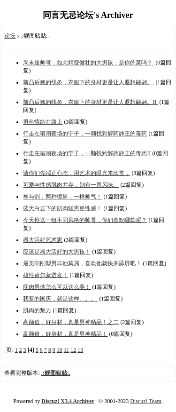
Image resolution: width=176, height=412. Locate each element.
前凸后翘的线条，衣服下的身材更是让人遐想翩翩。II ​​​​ (90, 102)
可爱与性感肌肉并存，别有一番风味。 (71, 185)
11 (66, 350)
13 (80, 350)
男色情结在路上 (42, 122)
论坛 (9, 35)
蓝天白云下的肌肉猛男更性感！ (62, 208)
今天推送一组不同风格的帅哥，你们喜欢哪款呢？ (85, 220)
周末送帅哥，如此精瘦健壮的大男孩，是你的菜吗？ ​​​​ (88, 62)
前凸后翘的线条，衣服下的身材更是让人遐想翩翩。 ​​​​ (88, 82)
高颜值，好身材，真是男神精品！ (65, 334)
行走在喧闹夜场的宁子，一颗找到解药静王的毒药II (87, 153)
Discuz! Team (145, 401)
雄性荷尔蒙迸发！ (45, 275)
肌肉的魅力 (37, 310)
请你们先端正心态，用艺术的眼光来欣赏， (76, 173)
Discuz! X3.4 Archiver (67, 401)
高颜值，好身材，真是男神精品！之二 (71, 322)
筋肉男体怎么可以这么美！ (57, 287)
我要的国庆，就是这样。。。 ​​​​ (60, 298)
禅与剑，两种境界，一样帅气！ (62, 196)
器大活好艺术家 (42, 240)
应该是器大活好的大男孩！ (57, 251)
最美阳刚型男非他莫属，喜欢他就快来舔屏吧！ (82, 263)
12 (73, 350)
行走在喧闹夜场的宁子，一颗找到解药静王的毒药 (85, 133)
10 (59, 350)
